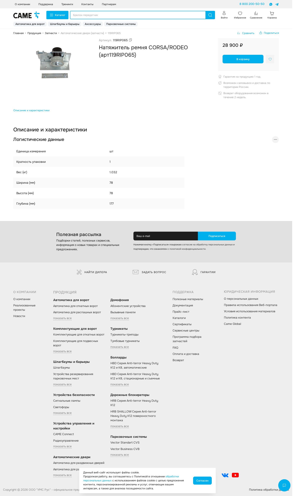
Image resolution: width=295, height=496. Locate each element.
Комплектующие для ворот (75, 329)
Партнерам (109, 4)
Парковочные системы (121, 24)
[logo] (26, 15)
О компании (21, 299)
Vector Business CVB (125, 449)
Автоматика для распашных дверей (78, 469)
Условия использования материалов (249, 311)
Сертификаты (182, 324)
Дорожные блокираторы (129, 395)
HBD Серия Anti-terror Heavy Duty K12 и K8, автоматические (134, 365)
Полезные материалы (188, 299)
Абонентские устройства (128, 306)
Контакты (87, 4)
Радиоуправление (66, 441)
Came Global (232, 324)
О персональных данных (241, 299)
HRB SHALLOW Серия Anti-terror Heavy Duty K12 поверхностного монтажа (133, 416)
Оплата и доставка (186, 354)
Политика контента (237, 318)
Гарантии (204, 272)
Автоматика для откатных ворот (75, 306)
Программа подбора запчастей (187, 339)
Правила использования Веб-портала (250, 305)
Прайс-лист (181, 312)
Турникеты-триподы (124, 334)
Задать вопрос (149, 272)
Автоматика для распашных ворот (77, 312)
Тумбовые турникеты (125, 341)
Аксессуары (93, 24)
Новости (19, 316)
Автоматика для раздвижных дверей (78, 463)
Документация (183, 305)
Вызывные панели (123, 312)
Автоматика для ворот (30, 24)
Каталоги (179, 318)
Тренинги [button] (67, 4)
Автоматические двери (71, 457)
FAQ (175, 348)
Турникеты (119, 329)
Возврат (178, 360)
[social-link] (225, 475)
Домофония (119, 300)
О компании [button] (22, 4)
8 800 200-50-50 (251, 4)
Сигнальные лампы (66, 401)
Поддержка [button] (45, 4)
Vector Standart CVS (125, 442)
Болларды (118, 357)
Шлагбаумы (61, 368)
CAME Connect (63, 434)
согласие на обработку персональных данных (207, 244)
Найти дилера (92, 272)
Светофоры (61, 407)
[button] (269, 33)
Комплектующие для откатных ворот (78, 334)
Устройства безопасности (74, 395)
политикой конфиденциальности (187, 248)
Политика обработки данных (269, 490)
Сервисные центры (186, 330)
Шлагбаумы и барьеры (64, 24)
